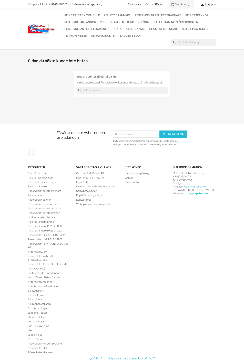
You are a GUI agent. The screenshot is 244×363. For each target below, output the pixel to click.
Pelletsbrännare (117, 15)
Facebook (31, 152)
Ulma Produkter (103, 36)
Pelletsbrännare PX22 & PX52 (45, 230)
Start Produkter (37, 173)
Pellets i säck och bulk (82, 15)
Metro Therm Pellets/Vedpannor (47, 277)
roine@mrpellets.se (196, 193)
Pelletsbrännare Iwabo (41, 221)
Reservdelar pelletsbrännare (158, 15)
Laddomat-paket (37, 312)
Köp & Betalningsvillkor (89, 195)
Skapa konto (132, 182)
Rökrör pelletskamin (129, 29)
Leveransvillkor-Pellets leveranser (95, 186)
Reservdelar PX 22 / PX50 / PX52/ (47, 235)
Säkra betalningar (86, 190)
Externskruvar (36, 295)
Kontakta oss (84, 199)
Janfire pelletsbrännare (41, 217)
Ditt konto (133, 167)
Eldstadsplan (35, 290)
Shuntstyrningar (163, 29)
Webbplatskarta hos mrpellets (93, 204)
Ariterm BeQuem (37, 251)
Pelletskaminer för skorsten (175, 22)
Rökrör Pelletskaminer (40, 352)
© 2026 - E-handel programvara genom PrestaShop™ (122, 358)
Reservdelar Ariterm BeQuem (45, 343)
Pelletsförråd (35, 299)
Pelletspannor (197, 15)
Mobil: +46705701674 (53, 4)
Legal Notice (83, 182)
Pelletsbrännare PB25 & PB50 (45, 226)
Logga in (129, 177)
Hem (30, 330)
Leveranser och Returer (90, 177)
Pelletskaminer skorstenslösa (124, 22)
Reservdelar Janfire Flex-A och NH (47, 264)
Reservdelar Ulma (38, 348)
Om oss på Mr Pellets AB (90, 173)
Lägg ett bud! (130, 36)
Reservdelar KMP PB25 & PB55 (45, 239)
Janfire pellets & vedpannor (44, 273)
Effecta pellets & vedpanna (43, 286)
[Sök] (193, 42)
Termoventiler (75, 36)
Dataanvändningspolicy (87, 4)
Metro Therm (35, 339)
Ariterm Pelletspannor (41, 281)
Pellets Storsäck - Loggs (42, 182)
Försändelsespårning (137, 173)
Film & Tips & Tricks (195, 29)
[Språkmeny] (135, 5)
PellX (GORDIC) (36, 268)
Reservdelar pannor (80, 22)
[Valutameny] (160, 5)
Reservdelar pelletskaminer (86, 29)
